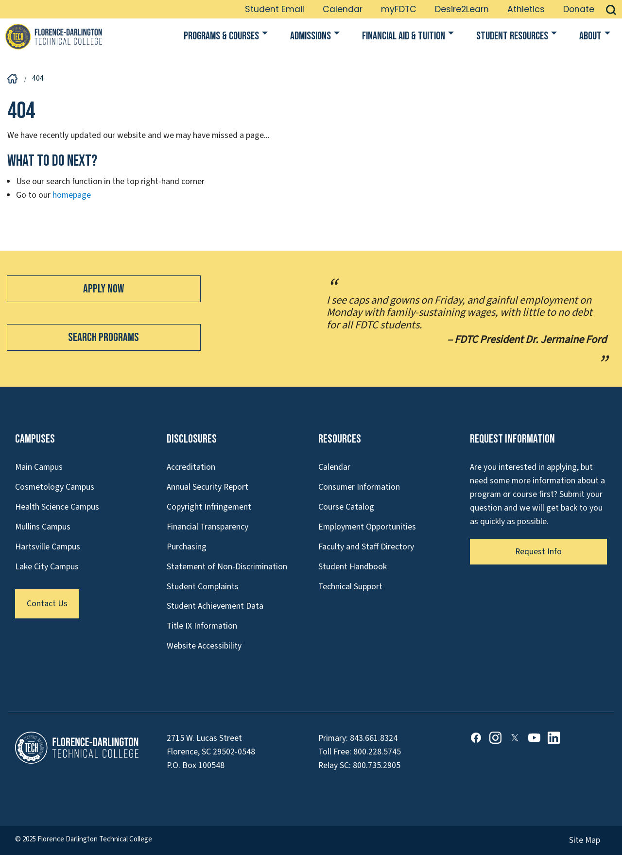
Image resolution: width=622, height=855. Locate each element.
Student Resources (512, 36)
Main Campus (39, 467)
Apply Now (103, 289)
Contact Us (47, 604)
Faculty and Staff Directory (366, 547)
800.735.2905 (376, 765)
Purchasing (187, 547)
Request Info (538, 552)
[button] (611, 9)
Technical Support (350, 587)
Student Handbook (352, 567)
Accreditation (191, 467)
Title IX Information (202, 626)
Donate (578, 9)
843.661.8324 (373, 738)
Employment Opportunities (367, 527)
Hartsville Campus (47, 547)
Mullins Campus (42, 527)
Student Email (274, 9)
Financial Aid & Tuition (403, 36)
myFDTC (398, 9)
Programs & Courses (221, 36)
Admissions (310, 36)
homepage (71, 195)
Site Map (584, 840)
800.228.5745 (377, 752)
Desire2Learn (462, 9)
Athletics (526, 9)
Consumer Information (359, 487)
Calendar (343, 9)
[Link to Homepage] (53, 36)
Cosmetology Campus (54, 487)
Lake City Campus (47, 567)
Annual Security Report (207, 487)
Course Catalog (346, 507)
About (590, 36)
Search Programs (103, 337)
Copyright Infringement (209, 507)
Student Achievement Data (215, 606)
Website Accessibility (204, 646)
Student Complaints (203, 587)
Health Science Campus (57, 507)
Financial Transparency (207, 527)
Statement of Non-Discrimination (227, 567)
